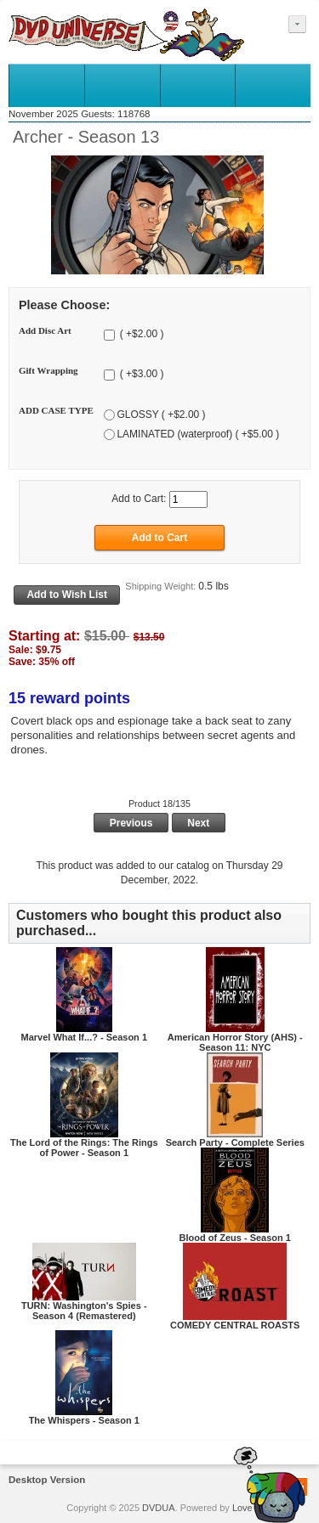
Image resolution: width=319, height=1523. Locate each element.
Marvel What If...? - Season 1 (83, 1037)
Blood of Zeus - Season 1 (235, 1238)
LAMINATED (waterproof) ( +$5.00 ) (198, 434)
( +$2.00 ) (140, 335)
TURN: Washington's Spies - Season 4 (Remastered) (84, 1310)
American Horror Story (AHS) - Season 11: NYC (235, 1042)
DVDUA (158, 1508)
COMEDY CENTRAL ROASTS (234, 1325)
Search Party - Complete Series (235, 1142)
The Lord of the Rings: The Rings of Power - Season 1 (84, 1147)
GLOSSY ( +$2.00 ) (161, 414)
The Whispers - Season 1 (84, 1420)
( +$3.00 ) (140, 375)
